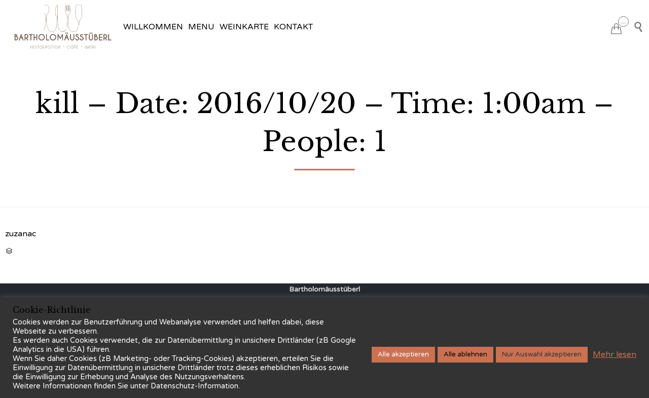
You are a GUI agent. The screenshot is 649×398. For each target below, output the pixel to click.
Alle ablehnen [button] (465, 354)
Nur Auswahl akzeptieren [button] (542, 354)
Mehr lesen (614, 354)
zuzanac (20, 234)
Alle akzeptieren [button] (403, 354)
